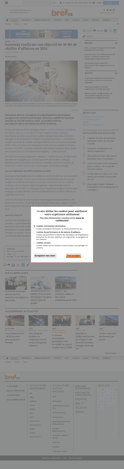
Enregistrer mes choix (45, 256)
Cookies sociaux (43, 242)
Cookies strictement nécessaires (51, 226)
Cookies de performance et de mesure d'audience (58, 232)
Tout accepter (73, 256)
